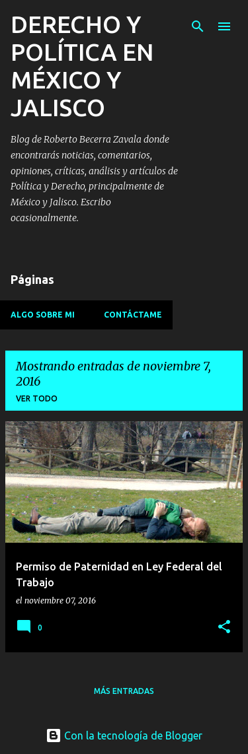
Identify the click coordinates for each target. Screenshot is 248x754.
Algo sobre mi (43, 314)
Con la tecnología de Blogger (124, 735)
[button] (224, 627)
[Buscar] (198, 26)
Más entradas (124, 691)
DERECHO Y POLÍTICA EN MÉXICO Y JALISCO (82, 66)
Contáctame (133, 314)
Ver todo (37, 398)
